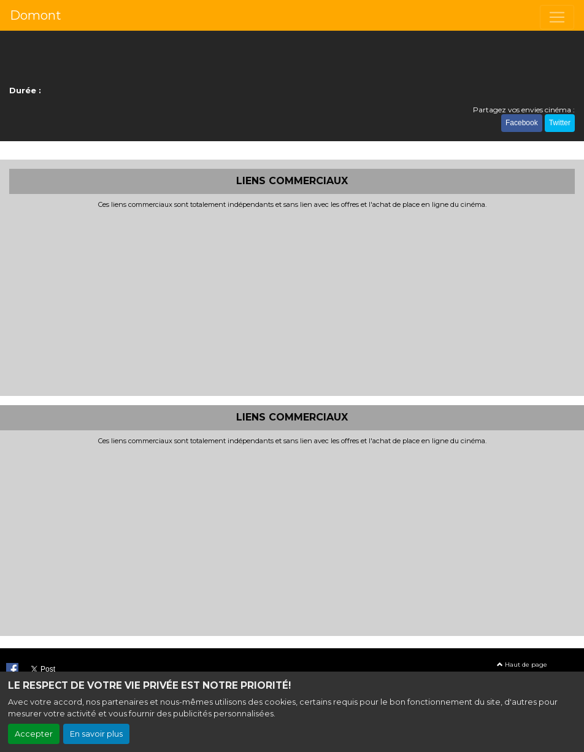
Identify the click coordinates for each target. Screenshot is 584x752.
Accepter (34, 733)
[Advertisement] (292, 301)
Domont (35, 15)
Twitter (560, 122)
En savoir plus (96, 733)
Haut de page (522, 665)
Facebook (521, 122)
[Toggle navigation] (557, 17)
